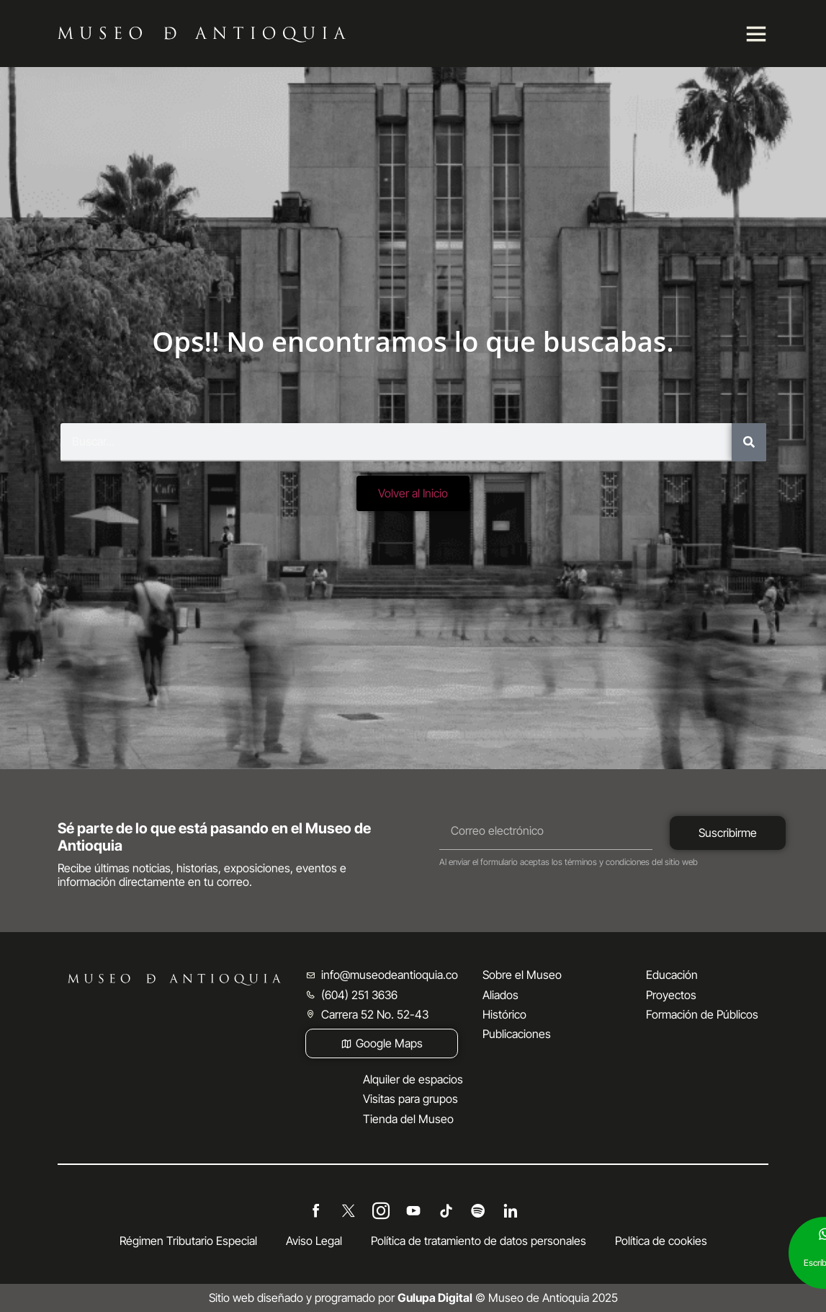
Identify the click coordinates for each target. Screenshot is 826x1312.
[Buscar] (749, 442)
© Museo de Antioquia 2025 (508, 1297)
